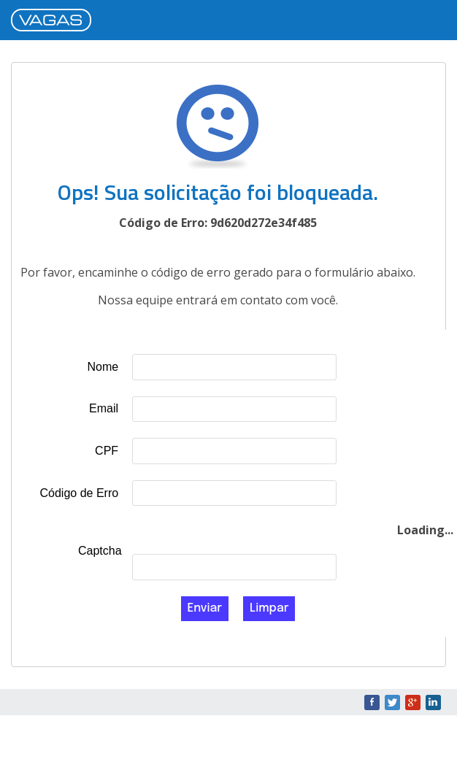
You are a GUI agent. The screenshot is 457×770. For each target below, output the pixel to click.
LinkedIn (433, 702)
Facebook (372, 702)
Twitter (392, 702)
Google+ (412, 702)
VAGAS (55, 21)
